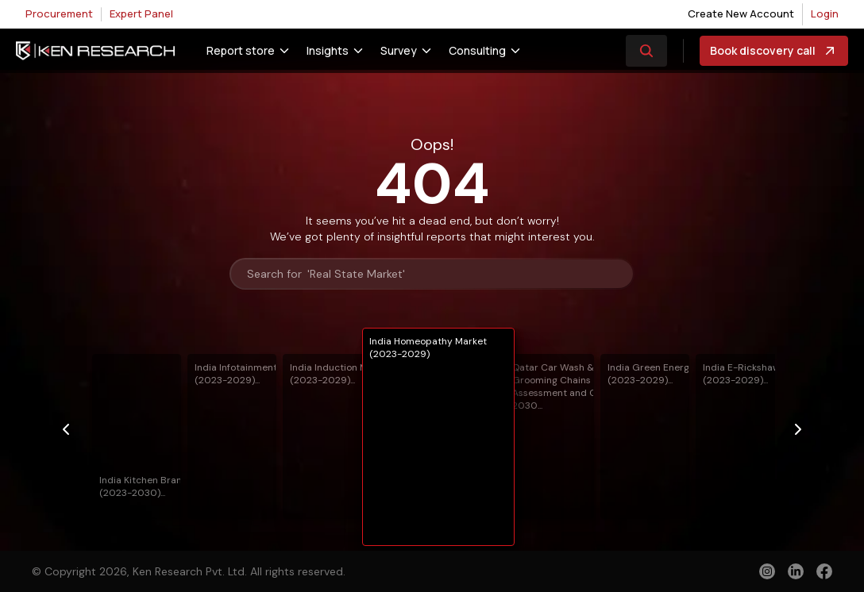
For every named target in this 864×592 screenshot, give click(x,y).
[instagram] (767, 571)
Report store (240, 50)
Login (825, 13)
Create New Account (741, 13)
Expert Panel (141, 13)
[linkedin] (795, 571)
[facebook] (824, 573)
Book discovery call (774, 51)
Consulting (477, 50)
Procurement (59, 13)
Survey (398, 50)
